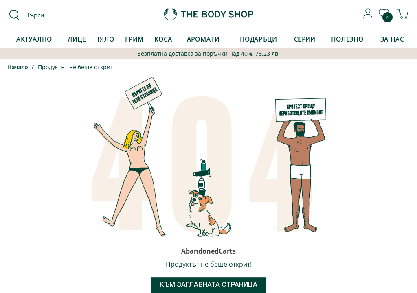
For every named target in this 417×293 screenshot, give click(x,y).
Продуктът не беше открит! (76, 67)
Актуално (34, 39)
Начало (17, 67)
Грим (134, 39)
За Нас (392, 39)
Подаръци (258, 39)
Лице (77, 39)
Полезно (347, 39)
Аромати (203, 39)
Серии (304, 39)
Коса (163, 39)
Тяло (106, 39)
